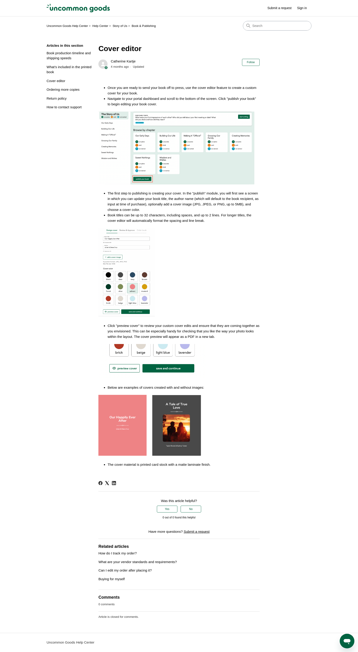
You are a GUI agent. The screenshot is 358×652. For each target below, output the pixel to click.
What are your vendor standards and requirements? (137, 562)
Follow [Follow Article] (251, 62)
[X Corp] (107, 483)
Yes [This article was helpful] (167, 509)
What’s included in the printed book (69, 69)
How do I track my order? (117, 553)
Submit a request (279, 8)
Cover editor (56, 81)
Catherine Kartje (123, 61)
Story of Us (120, 26)
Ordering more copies (63, 89)
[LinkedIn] (114, 483)
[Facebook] (100, 483)
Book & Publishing (144, 26)
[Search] (277, 25)
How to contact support (64, 107)
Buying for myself (111, 579)
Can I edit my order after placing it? (125, 570)
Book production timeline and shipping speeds (69, 55)
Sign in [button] (302, 8)
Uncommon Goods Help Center (67, 26)
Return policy (57, 98)
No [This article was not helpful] (190, 509)
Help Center (100, 26)
